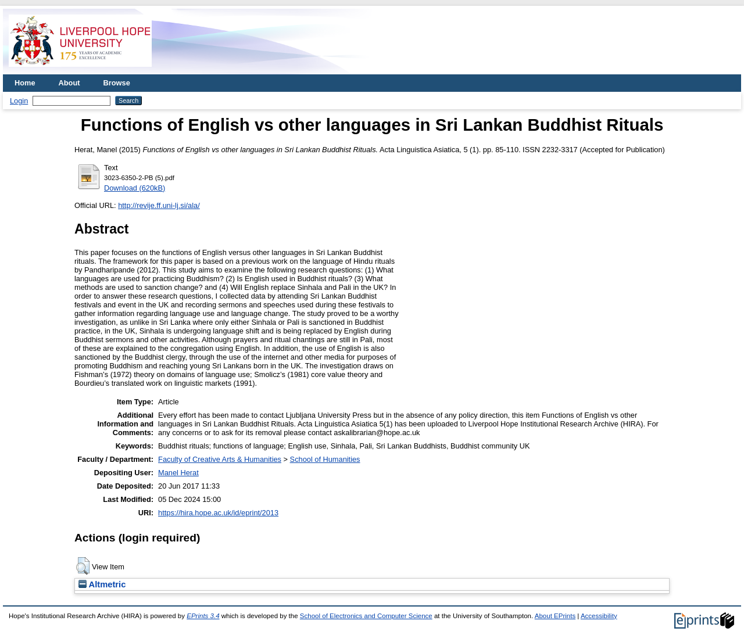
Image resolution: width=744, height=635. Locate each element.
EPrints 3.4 (203, 615)
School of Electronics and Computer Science (366, 615)
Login (19, 100)
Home (25, 82)
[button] (83, 566)
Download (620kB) (134, 188)
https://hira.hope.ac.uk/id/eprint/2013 (218, 512)
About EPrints (555, 615)
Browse (116, 82)
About (69, 82)
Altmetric (102, 584)
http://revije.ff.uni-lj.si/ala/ (159, 205)
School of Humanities (325, 459)
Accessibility (599, 615)
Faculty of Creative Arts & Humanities (219, 459)
